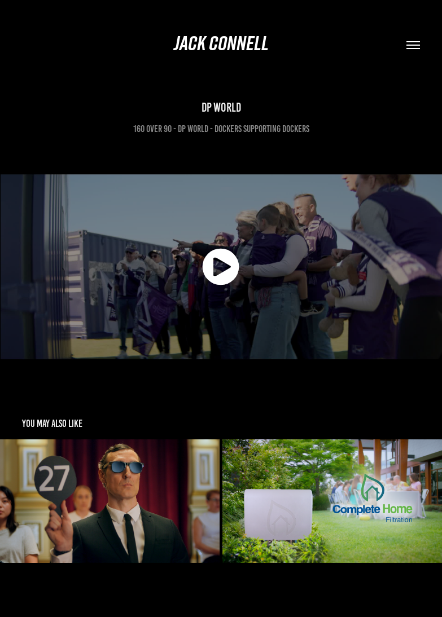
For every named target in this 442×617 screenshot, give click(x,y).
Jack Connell (221, 43)
